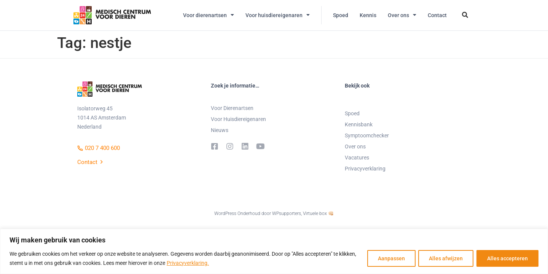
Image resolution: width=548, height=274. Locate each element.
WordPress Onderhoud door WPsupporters (257, 213)
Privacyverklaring (365, 169)
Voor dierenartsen (208, 15)
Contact (437, 15)
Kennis (368, 15)
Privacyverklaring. (188, 263)
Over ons (402, 15)
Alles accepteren (507, 258)
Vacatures (357, 158)
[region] (274, 251)
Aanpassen (389, 258)
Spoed (340, 15)
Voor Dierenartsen (232, 108)
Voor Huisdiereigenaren (238, 119)
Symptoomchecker (367, 135)
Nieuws (219, 130)
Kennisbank (359, 124)
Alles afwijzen (445, 258)
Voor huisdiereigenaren (277, 15)
